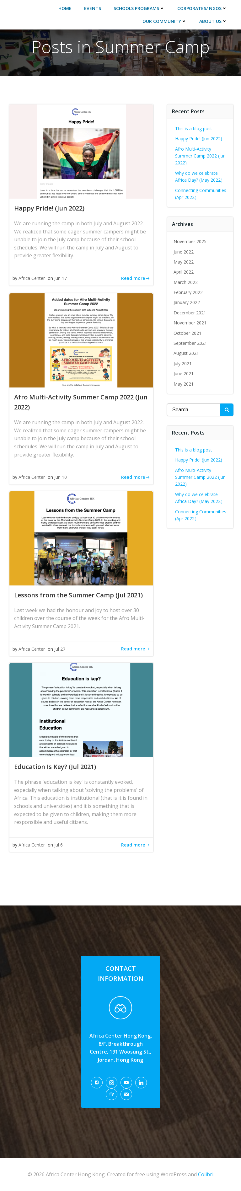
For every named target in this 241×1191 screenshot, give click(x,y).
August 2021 (186, 353)
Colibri (205, 1174)
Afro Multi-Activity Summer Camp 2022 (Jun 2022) (200, 156)
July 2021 (183, 363)
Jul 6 (58, 845)
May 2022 (184, 262)
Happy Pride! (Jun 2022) (198, 139)
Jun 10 (60, 477)
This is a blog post (193, 128)
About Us (213, 21)
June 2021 (184, 374)
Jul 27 (59, 649)
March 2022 (186, 282)
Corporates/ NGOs (202, 8)
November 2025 (190, 241)
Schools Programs (139, 8)
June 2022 (184, 252)
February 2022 (188, 292)
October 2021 (187, 333)
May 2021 (184, 384)
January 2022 (187, 302)
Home (65, 8)
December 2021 (190, 313)
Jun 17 (60, 278)
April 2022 (184, 272)
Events (92, 8)
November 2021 (190, 323)
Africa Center (32, 278)
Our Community (164, 21)
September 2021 (190, 343)
